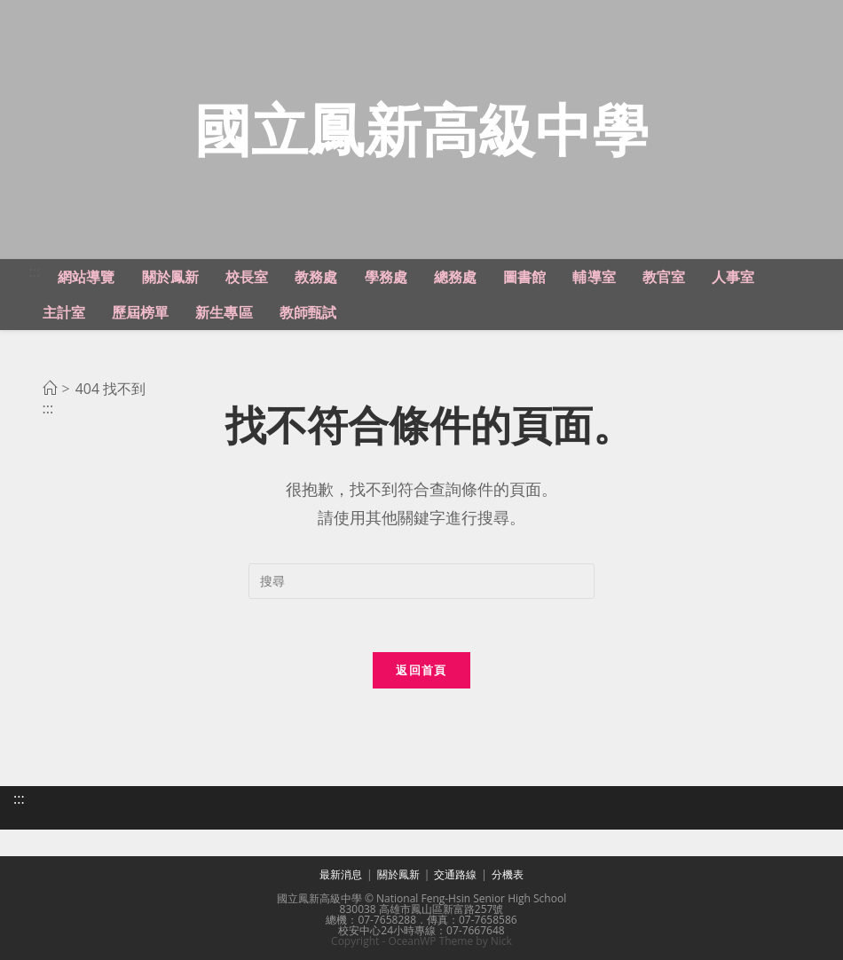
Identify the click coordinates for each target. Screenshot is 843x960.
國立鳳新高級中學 (421, 129)
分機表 (508, 874)
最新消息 (340, 874)
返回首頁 (421, 670)
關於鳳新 (398, 874)
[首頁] (50, 388)
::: (35, 271)
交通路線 (455, 874)
